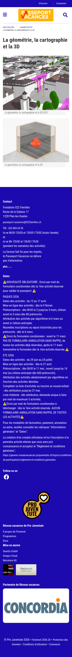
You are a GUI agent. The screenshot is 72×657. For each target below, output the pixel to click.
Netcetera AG (10, 560)
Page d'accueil (8, 27)
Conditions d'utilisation (35, 644)
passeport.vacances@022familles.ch (22, 222)
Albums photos (26, 27)
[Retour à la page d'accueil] (36, 15)
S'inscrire (43, 3)
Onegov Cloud (10, 555)
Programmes (9, 536)
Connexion (61, 3)
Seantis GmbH (10, 551)
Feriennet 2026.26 (41, 639)
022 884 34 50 (15, 228)
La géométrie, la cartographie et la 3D (18, 30)
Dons (5, 540)
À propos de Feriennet (14, 531)
